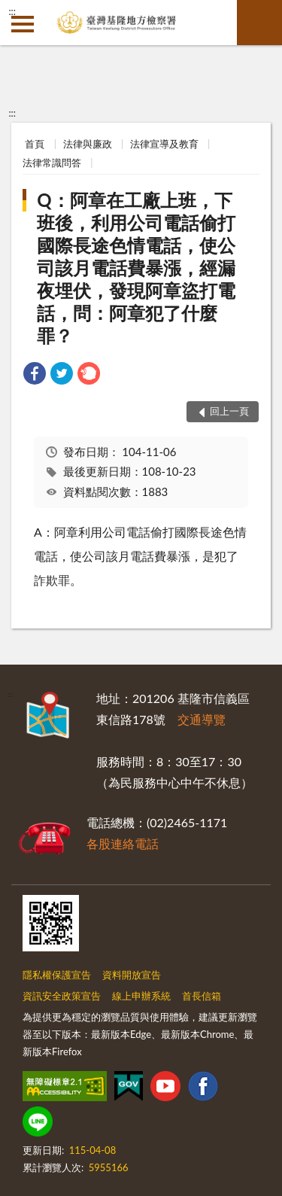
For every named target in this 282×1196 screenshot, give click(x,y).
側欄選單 (22, 24)
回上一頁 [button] (229, 411)
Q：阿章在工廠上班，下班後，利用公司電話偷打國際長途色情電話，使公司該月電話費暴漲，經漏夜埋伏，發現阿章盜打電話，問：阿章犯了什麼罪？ (136, 267)
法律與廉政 (87, 144)
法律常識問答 (52, 163)
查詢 (259, 22)
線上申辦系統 (141, 996)
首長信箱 (201, 996)
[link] (34, 375)
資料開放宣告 (131, 975)
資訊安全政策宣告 (62, 996)
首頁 (34, 144)
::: (12, 11)
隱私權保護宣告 (57, 975)
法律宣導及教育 (164, 144)
